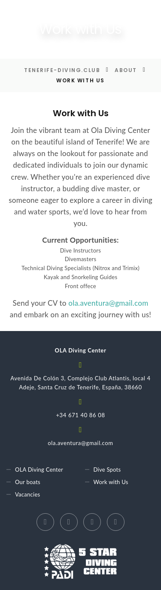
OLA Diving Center (39, 469)
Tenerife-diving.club (62, 70)
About (126, 70)
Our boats (27, 482)
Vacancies (27, 494)
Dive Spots (107, 469)
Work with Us (111, 482)
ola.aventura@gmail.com (108, 302)
